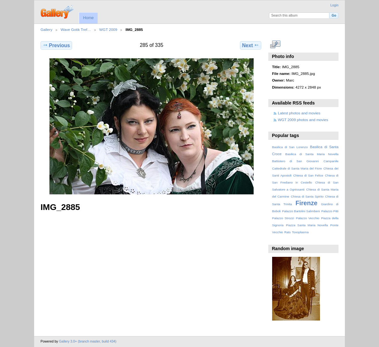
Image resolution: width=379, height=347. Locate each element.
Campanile (330, 161)
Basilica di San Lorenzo (290, 147)
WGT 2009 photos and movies (303, 120)
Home (88, 18)
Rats (287, 232)
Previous (56, 45)
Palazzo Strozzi (283, 218)
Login (334, 5)
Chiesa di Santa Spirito (307, 196)
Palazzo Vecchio (307, 218)
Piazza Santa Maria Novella (307, 225)
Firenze (306, 202)
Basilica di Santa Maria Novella (311, 154)
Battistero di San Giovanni (295, 161)
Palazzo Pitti (329, 211)
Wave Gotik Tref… (76, 29)
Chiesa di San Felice (308, 175)
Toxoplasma (300, 232)
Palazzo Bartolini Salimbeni (301, 211)
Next (250, 45)
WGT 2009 (108, 29)
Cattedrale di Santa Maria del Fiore (297, 168)
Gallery (46, 29)
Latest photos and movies (299, 113)
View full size (275, 44)
